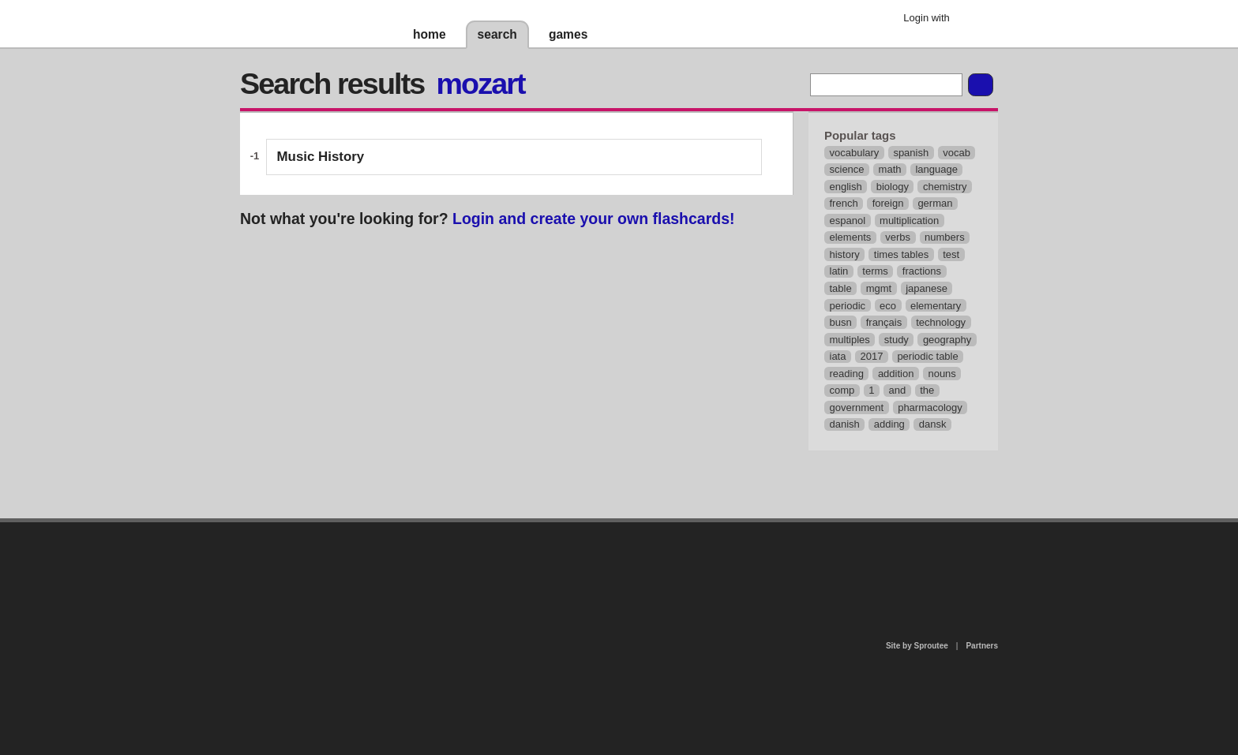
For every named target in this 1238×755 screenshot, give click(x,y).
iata (838, 356)
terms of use (743, 567)
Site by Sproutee (917, 645)
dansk (933, 424)
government (857, 407)
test (951, 254)
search (497, 34)
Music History (321, 156)
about (415, 586)
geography (947, 340)
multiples (850, 340)
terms (875, 271)
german (934, 203)
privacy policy (669, 529)
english (846, 186)
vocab (956, 153)
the (927, 390)
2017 (871, 356)
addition (896, 373)
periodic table (927, 356)
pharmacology (930, 407)
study (896, 340)
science (847, 169)
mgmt (879, 288)
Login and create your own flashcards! (593, 218)
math (890, 169)
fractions (921, 271)
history (845, 254)
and (897, 390)
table (841, 288)
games (568, 34)
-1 (255, 156)
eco (888, 306)
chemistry (945, 186)
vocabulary (855, 153)
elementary (935, 306)
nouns (941, 373)
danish (845, 424)
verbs (897, 237)
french (844, 203)
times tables (901, 254)
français (884, 322)
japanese (926, 288)
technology (941, 322)
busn (841, 322)
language (936, 169)
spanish (910, 153)
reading (847, 373)
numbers (945, 237)
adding (889, 424)
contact (611, 562)
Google (974, 20)
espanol (848, 220)
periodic (848, 306)
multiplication (909, 220)
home (429, 34)
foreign (888, 203)
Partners (982, 645)
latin (839, 271)
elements (851, 237)
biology (892, 186)
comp (842, 390)
